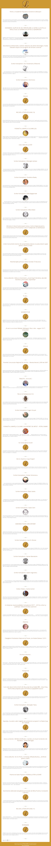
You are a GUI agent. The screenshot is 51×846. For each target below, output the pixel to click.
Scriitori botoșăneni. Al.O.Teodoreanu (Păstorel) (25, 64)
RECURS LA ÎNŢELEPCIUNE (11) (25, 809)
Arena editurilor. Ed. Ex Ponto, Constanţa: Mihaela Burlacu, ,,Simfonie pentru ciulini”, (25, 757)
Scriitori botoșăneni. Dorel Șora (25, 80)
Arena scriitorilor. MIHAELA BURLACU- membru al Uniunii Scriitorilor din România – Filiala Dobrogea (25, 739)
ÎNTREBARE (25, 825)
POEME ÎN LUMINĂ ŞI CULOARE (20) (25, 128)
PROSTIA (25, 622)
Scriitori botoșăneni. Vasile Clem (25, 508)
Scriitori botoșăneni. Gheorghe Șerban (25, 161)
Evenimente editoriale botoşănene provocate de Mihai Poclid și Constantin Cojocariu (25, 791)
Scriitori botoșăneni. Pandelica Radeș (25, 177)
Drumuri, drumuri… (25, 654)
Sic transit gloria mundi (25, 443)
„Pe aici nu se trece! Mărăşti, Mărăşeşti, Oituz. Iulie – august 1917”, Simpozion (25, 329)
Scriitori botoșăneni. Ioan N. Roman (25, 540)
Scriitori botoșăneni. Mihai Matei (25, 210)
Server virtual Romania (25, 845)
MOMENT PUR (25, 312)
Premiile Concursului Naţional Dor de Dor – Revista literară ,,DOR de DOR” (25, 362)
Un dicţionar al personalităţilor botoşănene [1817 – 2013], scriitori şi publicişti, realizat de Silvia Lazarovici (25, 606)
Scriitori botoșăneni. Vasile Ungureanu (25, 573)
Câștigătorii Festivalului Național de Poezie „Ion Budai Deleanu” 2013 (25, 638)
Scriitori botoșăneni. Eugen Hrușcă (25, 410)
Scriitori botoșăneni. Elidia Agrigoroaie (25, 193)
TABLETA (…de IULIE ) (25, 379)
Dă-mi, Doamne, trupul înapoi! (25, 459)
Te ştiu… (25, 296)
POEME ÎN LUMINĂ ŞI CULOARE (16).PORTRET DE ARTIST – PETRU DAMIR (25, 426)
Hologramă (25, 671)
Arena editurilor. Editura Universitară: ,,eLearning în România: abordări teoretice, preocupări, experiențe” (25, 279)
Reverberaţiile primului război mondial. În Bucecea (25, 262)
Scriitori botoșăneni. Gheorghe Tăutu (25, 705)
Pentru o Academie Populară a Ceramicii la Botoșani (25, 12)
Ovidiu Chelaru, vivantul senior (25, 589)
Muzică (25, 96)
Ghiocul (25, 346)
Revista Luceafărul (26, 843)
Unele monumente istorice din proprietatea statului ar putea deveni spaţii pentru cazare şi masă (25, 244)
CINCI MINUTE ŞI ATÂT (25, 145)
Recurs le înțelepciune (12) (25, 394)
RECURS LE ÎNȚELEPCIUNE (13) (25, 112)
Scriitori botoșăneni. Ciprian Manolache (25, 556)
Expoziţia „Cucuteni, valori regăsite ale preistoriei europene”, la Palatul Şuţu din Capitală (25, 722)
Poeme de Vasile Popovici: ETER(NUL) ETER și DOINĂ (25, 775)
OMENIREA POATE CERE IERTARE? (25, 524)
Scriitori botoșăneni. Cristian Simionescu (25, 475)
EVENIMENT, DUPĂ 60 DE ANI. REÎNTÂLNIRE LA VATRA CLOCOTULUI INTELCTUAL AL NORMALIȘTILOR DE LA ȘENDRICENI (25, 28)
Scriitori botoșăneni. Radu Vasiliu (25, 491)
